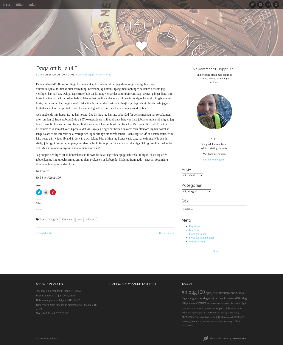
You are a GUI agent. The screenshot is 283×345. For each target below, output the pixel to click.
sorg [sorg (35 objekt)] (198, 321)
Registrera (194, 226)
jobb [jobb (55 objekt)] (222, 308)
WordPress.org (197, 241)
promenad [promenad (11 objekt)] (228, 317)
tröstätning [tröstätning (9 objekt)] (228, 322)
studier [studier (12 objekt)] (210, 321)
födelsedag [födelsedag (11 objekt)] (191, 308)
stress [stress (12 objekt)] (204, 321)
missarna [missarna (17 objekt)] (207, 312)
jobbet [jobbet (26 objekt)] (229, 308)
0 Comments (103, 74)
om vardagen (86, 74)
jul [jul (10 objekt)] (235, 308)
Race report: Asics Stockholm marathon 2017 (60, 305)
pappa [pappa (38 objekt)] (220, 316)
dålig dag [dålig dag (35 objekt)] (241, 298)
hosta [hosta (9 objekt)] (209, 309)
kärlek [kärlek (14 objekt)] (240, 308)
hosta (79, 219)
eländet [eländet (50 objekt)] (201, 303)
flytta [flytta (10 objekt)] (184, 308)
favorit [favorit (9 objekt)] (228, 303)
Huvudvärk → (166, 233)
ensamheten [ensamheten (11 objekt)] (219, 303)
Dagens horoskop (45, 295)
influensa (90, 219)
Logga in (194, 229)
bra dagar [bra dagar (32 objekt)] (204, 298)
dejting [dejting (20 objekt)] (214, 298)
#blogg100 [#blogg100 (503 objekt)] (193, 292)
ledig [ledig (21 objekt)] (184, 312)
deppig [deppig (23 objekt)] (222, 298)
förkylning (67, 219)
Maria (6, 4)
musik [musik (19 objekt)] (216, 312)
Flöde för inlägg (197, 233)
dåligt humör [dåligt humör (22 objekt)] (189, 303)
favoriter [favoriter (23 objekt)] (236, 303)
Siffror (19, 4)
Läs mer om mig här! (214, 159)
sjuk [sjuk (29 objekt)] (192, 321)
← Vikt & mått (44, 233)
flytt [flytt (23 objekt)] (243, 303)
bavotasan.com (239, 338)
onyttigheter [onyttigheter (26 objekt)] (188, 316)
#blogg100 (52, 219)
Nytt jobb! (41, 313)
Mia (42, 74)
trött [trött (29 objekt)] (235, 321)
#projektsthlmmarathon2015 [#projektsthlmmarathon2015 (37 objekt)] (224, 293)
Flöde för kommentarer (201, 237)
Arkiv (32, 4)
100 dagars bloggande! (48, 291)
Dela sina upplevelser (47, 300)
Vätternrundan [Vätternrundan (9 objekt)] (187, 325)
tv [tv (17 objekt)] (239, 321)
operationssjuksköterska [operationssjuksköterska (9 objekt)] (205, 317)
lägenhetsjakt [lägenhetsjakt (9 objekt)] (197, 313)
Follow (214, 251)
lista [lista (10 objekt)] (189, 313)
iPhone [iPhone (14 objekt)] (215, 308)
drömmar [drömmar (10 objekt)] (231, 298)
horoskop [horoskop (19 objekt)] (201, 308)
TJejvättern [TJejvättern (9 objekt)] (218, 322)
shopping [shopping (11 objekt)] (185, 321)
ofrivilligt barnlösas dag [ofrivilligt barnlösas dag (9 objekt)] (229, 313)
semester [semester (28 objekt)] (239, 316)
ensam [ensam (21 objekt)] (210, 303)
